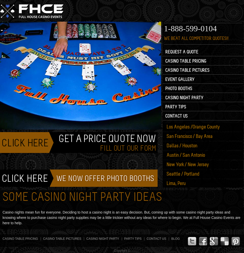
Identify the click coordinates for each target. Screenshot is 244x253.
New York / (187, 164)
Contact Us (176, 116)
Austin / (185, 155)
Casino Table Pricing (185, 61)
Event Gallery (179, 79)
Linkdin (225, 241)
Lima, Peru (176, 183)
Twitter (192, 241)
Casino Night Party (184, 97)
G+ (214, 241)
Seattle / (182, 174)
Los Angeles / (193, 127)
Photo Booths (178, 88)
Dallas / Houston (181, 146)
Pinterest (236, 241)
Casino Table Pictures (187, 70)
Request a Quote (181, 51)
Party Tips (175, 106)
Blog (175, 239)
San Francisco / (189, 136)
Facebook (203, 241)
